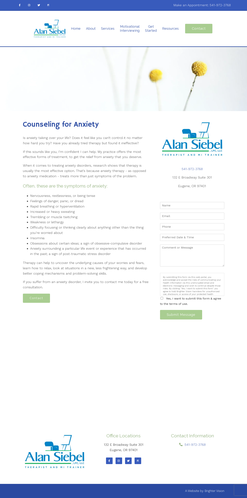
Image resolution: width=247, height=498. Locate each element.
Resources (170, 28)
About (91, 28)
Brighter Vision (214, 491)
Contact (199, 28)
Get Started (151, 28)
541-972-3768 (220, 5)
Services (107, 28)
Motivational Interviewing (130, 28)
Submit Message (181, 315)
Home (76, 28)
